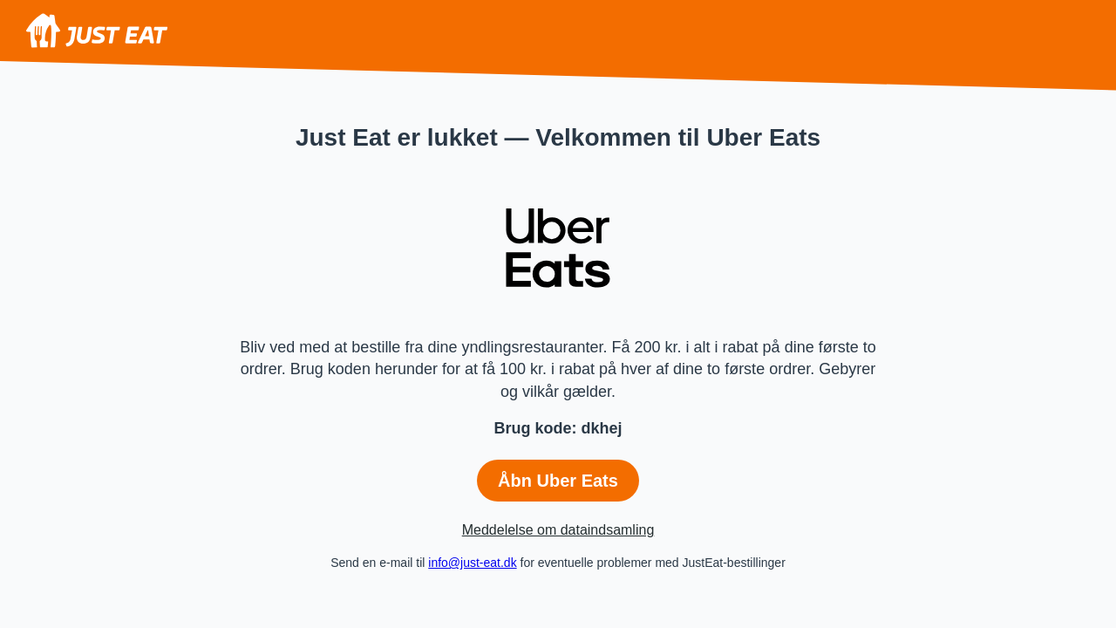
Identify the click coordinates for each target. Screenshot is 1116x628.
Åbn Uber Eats (558, 480)
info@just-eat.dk (472, 563)
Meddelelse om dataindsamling (558, 529)
